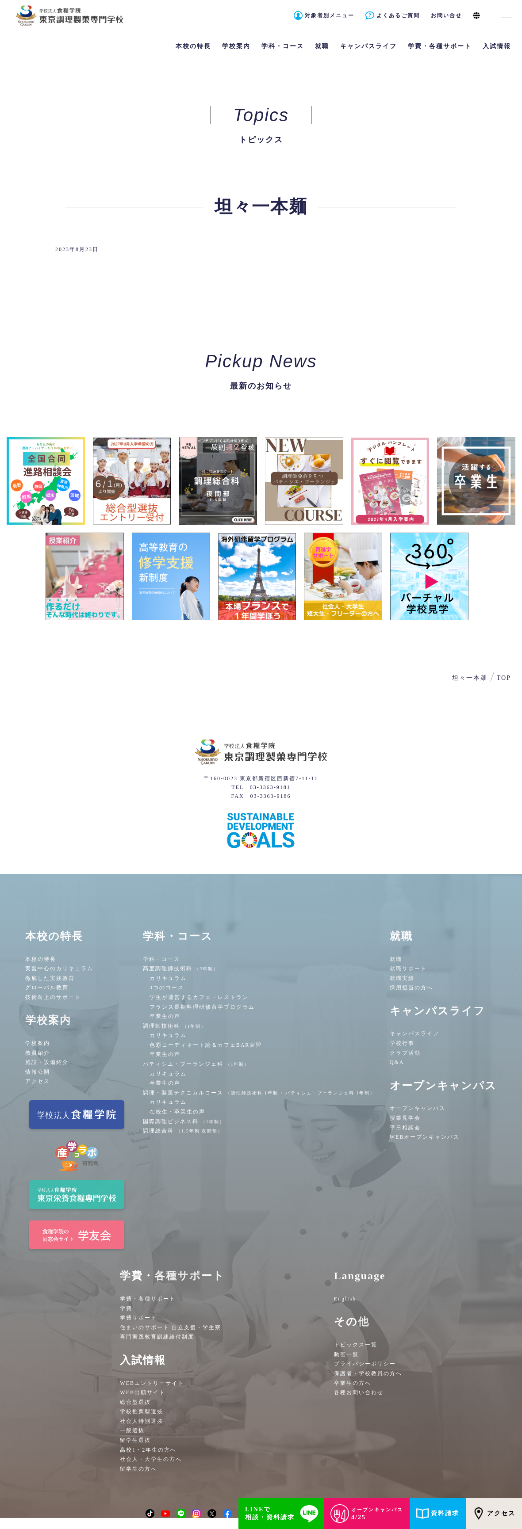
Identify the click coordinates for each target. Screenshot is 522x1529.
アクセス (37, 1081)
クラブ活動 (405, 1053)
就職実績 (402, 978)
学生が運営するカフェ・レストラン (199, 997)
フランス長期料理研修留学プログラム (202, 1007)
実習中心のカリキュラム (59, 968)
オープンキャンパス (417, 1108)
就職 (396, 959)
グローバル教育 (47, 987)
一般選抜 (132, 1430)
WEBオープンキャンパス (425, 1137)
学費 (126, 1308)
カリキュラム (168, 978)
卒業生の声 (165, 1016)
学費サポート (138, 1318)
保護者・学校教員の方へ (368, 1373)
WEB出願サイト (142, 1392)
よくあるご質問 (398, 15)
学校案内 (37, 1043)
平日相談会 (405, 1128)
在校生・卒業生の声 (177, 1112)
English (345, 1299)
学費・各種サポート (148, 1299)
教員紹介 (37, 1053)
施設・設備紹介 (47, 1062)
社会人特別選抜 (141, 1421)
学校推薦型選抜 (141, 1411)
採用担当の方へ (411, 987)
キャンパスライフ (414, 1033)
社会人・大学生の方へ (151, 1459)
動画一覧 (346, 1354)
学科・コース (161, 959)
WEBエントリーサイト (152, 1383)
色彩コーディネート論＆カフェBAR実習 (206, 1045)
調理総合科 (183, 1131)
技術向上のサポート (53, 997)
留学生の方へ (138, 1469)
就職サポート (408, 968)
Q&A (397, 1062)
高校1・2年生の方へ (148, 1450)
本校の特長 (40, 959)
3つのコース (167, 987)
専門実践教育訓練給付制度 (157, 1337)
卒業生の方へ (352, 1383)
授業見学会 (405, 1118)
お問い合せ (446, 15)
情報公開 (37, 1072)
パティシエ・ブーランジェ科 (196, 1064)
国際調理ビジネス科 (184, 1121)
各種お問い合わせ (359, 1392)
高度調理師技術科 (181, 968)
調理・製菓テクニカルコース (259, 1093)
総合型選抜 (135, 1402)
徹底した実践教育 (50, 978)
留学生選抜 (135, 1440)
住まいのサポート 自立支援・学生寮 (170, 1327)
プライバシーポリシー (365, 1364)
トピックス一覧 (355, 1345)
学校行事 (402, 1043)
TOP (504, 678)
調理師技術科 (175, 1026)
